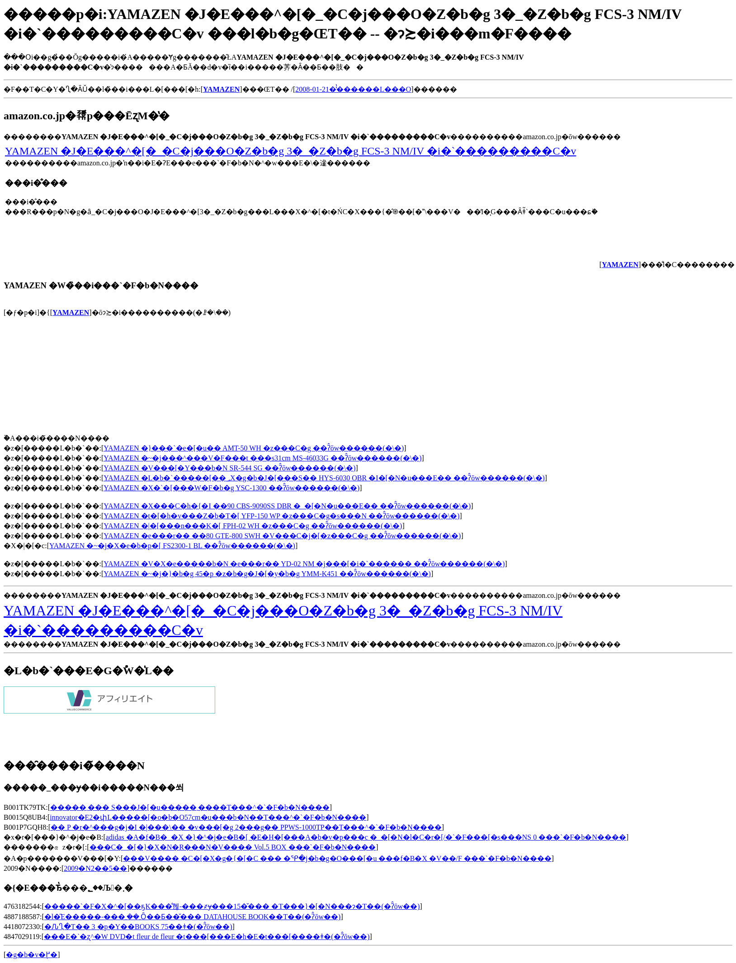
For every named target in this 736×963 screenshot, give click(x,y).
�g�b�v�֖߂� (31, 954)
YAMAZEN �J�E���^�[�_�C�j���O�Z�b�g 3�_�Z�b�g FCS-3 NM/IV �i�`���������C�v (290, 151)
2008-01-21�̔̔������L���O (353, 89)
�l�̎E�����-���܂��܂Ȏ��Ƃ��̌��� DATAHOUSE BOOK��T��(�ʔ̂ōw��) (192, 917)
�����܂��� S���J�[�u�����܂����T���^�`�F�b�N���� (190, 807)
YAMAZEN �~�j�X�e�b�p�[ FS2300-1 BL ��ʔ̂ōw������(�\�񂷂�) (172, 546)
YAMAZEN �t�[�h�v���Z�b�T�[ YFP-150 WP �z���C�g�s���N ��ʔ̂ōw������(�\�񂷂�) (281, 516)
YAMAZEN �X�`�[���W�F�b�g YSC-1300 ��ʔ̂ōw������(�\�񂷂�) (231, 488)
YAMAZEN (70, 312)
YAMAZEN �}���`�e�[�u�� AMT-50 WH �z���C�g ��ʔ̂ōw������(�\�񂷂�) (254, 448)
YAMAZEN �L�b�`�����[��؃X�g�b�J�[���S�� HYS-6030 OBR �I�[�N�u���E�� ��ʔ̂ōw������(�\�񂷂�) (324, 478)
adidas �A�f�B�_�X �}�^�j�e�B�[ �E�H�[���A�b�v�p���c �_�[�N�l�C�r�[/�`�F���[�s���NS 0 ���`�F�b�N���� (366, 837)
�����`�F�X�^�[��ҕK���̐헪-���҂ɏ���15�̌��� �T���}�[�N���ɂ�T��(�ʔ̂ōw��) (232, 906)
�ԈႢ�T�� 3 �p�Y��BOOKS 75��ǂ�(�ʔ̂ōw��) (138, 926)
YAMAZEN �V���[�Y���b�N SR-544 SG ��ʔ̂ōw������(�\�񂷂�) (229, 468)
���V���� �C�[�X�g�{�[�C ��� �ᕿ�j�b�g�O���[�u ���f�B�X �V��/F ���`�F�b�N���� (337, 858)
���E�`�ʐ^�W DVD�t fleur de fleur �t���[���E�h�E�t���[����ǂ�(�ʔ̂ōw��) (206, 936)
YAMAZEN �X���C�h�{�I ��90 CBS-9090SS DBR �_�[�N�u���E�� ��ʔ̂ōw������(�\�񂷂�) (287, 506)
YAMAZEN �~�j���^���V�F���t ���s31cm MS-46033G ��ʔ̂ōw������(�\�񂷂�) (262, 458)
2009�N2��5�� (95, 868)
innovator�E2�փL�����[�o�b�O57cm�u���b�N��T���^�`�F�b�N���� (208, 817)
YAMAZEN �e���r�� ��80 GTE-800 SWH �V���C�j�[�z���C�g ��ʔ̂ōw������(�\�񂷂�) (282, 536)
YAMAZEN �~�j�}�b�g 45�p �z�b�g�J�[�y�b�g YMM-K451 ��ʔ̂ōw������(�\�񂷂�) (267, 574)
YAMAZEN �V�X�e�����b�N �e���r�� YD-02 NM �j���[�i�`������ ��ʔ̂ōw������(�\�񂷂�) (304, 564)
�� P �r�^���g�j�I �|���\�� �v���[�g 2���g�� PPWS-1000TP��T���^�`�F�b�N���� (246, 827)
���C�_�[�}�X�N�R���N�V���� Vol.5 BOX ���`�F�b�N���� (233, 847)
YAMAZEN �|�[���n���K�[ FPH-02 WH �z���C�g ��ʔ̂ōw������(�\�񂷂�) (253, 526)
